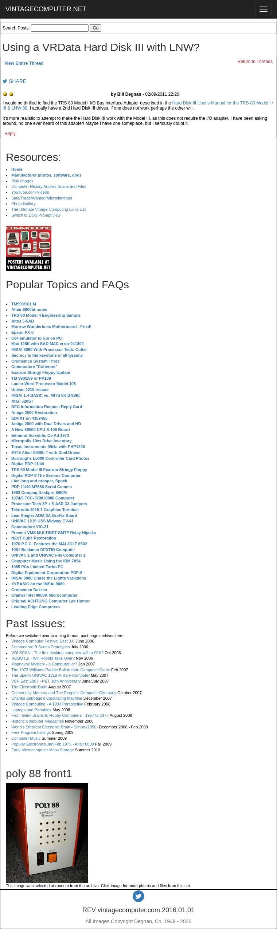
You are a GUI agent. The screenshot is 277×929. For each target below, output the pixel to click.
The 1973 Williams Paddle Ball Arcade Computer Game (60, 670)
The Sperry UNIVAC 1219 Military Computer (50, 675)
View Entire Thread (24, 63)
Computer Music (25, 738)
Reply (10, 133)
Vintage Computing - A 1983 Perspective (47, 704)
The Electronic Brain (29, 687)
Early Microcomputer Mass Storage (42, 750)
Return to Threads (255, 61)
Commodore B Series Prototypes (40, 647)
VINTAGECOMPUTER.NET (45, 9)
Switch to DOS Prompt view (36, 215)
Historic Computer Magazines (37, 721)
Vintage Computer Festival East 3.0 (42, 641)
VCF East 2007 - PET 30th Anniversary (46, 681)
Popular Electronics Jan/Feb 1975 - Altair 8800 (52, 744)
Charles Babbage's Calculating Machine (46, 698)
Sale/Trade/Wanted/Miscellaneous (41, 198)
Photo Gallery (23, 203)
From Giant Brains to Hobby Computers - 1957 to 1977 (60, 715)
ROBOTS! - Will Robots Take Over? (43, 658)
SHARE (14, 81)
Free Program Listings (31, 732)
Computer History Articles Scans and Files (48, 186)
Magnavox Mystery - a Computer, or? (44, 664)
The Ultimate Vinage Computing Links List (48, 209)
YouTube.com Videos (30, 192)
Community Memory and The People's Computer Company (63, 693)
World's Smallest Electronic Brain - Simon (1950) (54, 727)
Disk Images (22, 181)
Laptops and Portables (31, 710)
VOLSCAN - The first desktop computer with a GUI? (57, 653)
